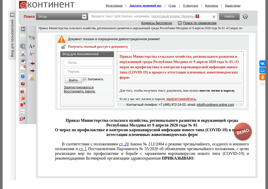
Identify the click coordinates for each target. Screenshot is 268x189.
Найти (229, 16)
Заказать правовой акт (145, 5)
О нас (172, 5)
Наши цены (233, 5)
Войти (73, 80)
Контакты (211, 5)
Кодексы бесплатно (156, 23)
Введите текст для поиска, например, (143, 16)
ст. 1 (83, 148)
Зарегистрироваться (78, 87)
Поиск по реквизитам (199, 23)
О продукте (190, 5)
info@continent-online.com (215, 105)
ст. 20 (124, 144)
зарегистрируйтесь (181, 99)
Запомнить (95, 79)
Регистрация (114, 5)
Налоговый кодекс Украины (173, 16)
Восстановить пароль (79, 91)
